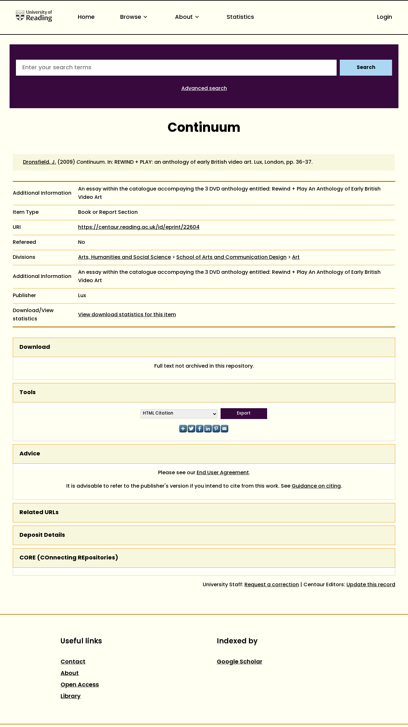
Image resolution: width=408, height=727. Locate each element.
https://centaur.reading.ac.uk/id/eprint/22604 (139, 227)
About (188, 17)
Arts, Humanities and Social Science (124, 257)
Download (34, 347)
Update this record (370, 585)
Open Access (80, 685)
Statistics (240, 17)
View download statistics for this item (127, 315)
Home (86, 17)
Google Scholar (239, 662)
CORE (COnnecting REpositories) (68, 558)
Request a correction (271, 585)
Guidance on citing (316, 486)
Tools (27, 393)
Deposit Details (42, 535)
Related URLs (39, 513)
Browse (134, 17)
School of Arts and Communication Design (231, 257)
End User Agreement (223, 473)
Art (296, 257)
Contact (73, 662)
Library (71, 696)
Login (384, 17)
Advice (29, 454)
